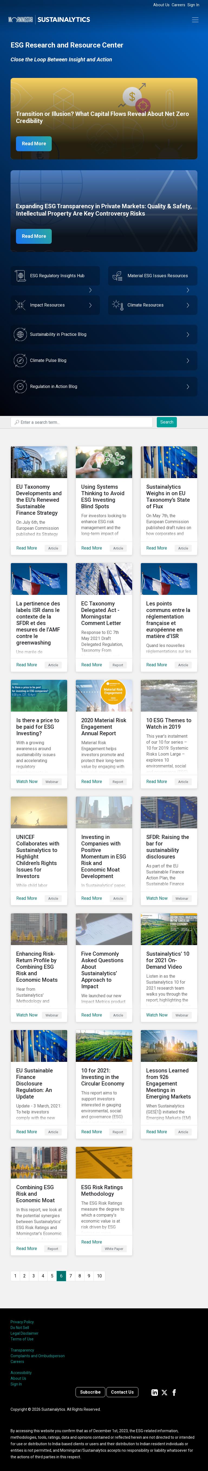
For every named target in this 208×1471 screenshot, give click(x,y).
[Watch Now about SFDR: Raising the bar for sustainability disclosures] (169, 851)
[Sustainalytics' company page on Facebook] (174, 1392)
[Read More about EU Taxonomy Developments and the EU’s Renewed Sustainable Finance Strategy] (39, 500)
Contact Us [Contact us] (122, 1392)
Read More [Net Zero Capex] (34, 144)
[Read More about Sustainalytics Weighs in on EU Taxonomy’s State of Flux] (169, 500)
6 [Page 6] (61, 1276)
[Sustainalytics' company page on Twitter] (164, 1392)
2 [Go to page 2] (24, 1276)
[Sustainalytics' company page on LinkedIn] (154, 1392)
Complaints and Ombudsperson (38, 1356)
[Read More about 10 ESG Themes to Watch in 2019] (169, 734)
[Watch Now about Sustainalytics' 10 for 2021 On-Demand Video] (169, 967)
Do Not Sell (20, 1327)
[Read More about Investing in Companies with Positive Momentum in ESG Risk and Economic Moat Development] (104, 851)
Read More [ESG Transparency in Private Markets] (34, 236)
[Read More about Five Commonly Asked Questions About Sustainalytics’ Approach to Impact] (104, 967)
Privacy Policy (22, 1322)
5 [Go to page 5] (52, 1276)
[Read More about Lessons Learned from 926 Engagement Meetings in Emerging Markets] (169, 1084)
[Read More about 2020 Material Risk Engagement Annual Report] (104, 734)
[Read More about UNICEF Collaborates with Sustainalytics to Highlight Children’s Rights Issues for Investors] (39, 851)
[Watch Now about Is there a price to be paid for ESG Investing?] (39, 734)
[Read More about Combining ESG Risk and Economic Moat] (39, 1201)
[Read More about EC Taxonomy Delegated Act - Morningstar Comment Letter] (104, 617)
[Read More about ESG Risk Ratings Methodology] (104, 1201)
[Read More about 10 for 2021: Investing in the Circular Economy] (104, 1084)
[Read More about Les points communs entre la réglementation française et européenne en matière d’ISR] (169, 617)
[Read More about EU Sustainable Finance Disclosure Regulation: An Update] (39, 1084)
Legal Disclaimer (24, 1333)
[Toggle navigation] (195, 20)
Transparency (22, 1350)
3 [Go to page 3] (33, 1276)
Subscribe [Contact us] (90, 1392)
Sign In (193, 5)
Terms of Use (22, 1339)
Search (166, 422)
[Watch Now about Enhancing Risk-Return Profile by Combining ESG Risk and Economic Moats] (39, 967)
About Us (161, 5)
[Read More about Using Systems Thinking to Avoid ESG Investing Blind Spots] (104, 500)
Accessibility (21, 1373)
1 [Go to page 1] (15, 1276)
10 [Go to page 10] (99, 1276)
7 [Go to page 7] (70, 1276)
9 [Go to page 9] (89, 1276)
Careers (178, 5)
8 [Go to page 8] (80, 1276)
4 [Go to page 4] (43, 1276)
